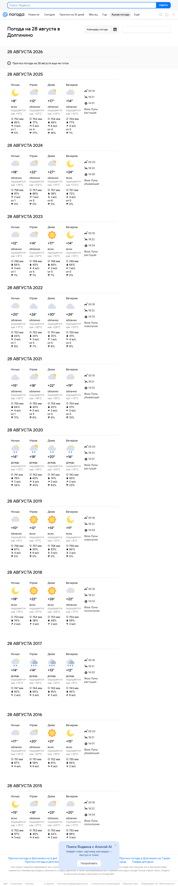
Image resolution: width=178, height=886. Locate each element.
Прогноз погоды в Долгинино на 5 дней (88, 858)
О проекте (49, 884)
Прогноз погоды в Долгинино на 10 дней (50, 861)
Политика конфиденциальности (72, 884)
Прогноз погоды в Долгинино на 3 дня (32, 858)
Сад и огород (117, 861)
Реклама (29, 884)
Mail (5, 884)
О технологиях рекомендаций (105, 884)
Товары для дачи (142, 861)
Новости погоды (92, 861)
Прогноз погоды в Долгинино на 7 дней (144, 858)
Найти (163, 5)
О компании (16, 884)
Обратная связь (130, 884)
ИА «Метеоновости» (165, 884)
